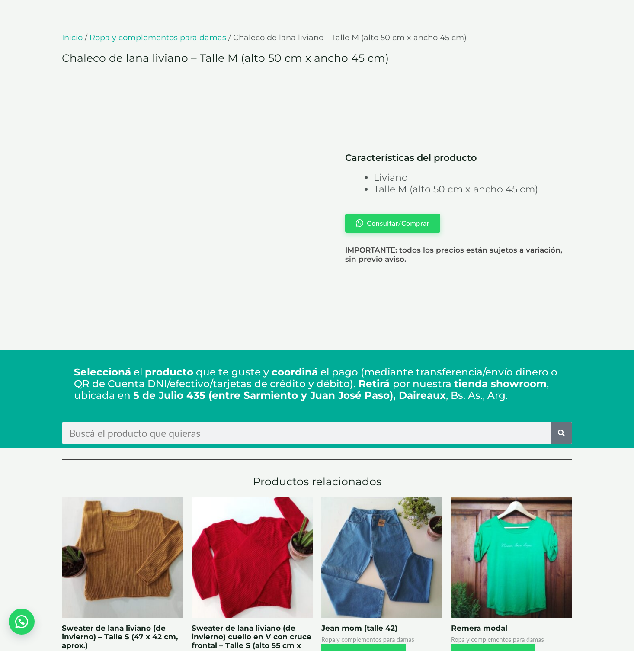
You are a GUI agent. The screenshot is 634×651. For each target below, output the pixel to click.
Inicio (72, 37)
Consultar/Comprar (111, 602)
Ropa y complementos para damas (158, 37)
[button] (22, 621)
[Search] (561, 364)
